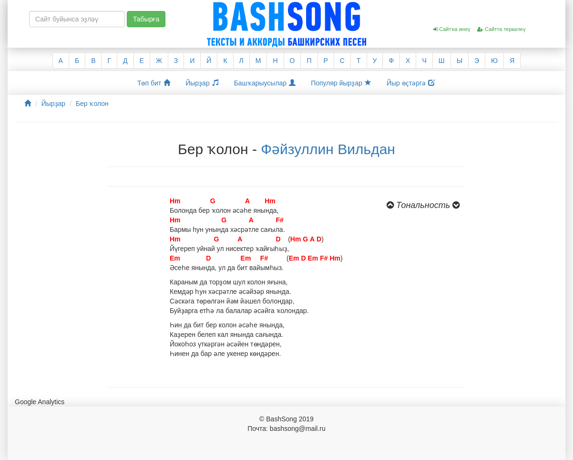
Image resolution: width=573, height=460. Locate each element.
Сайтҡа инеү (452, 29)
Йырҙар (201, 83)
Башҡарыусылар (265, 83)
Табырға (146, 19)
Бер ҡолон (92, 103)
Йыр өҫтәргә (411, 83)
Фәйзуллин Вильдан (328, 149)
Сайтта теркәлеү (501, 29)
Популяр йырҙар (341, 83)
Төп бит (153, 83)
